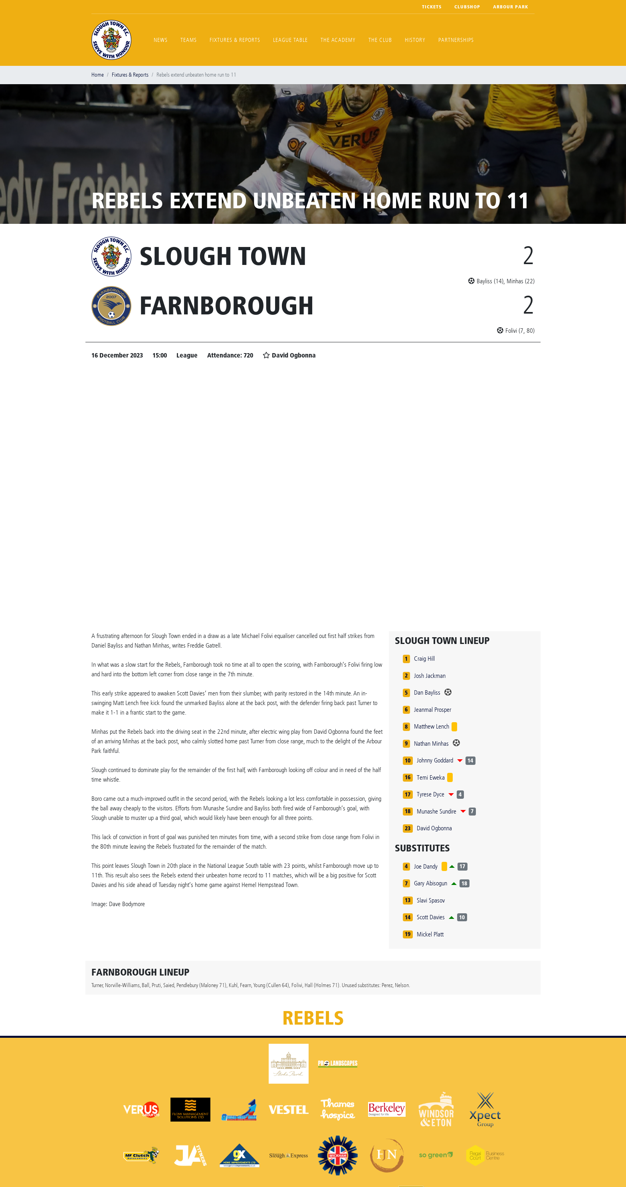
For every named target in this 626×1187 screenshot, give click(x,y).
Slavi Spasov (431, 900)
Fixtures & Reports (235, 40)
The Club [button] (380, 40)
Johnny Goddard (435, 760)
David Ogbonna (434, 828)
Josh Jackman (430, 675)
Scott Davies (431, 917)
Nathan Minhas (431, 743)
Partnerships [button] (456, 40)
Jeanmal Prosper (432, 709)
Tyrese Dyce (430, 794)
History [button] (415, 40)
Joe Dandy (426, 866)
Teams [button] (188, 40)
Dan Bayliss (427, 692)
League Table (290, 40)
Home (97, 74)
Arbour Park (510, 7)
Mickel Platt (430, 934)
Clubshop (467, 7)
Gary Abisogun (430, 883)
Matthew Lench (431, 726)
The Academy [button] (338, 40)
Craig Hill (424, 658)
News (161, 40)
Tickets (432, 7)
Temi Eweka (431, 777)
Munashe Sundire (436, 811)
